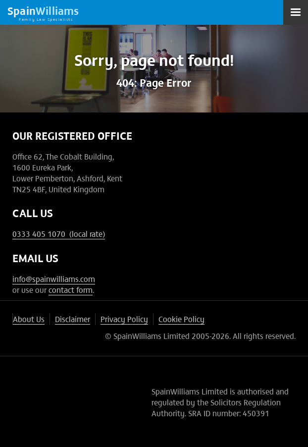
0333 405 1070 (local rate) (58, 233)
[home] (43, 12)
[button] (295, 12)
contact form (71, 289)
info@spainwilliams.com (53, 278)
